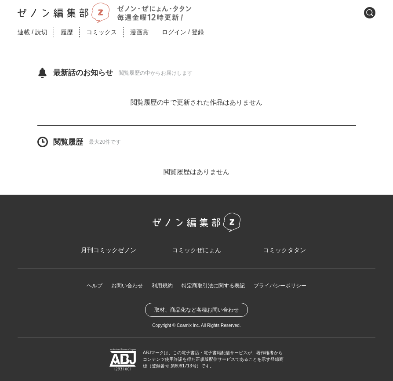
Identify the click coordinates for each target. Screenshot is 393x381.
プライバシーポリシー (280, 286)
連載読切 (32, 32)
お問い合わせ (127, 286)
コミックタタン (284, 250)
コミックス (101, 32)
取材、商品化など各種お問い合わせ (196, 310)
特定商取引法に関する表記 (213, 286)
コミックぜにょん (196, 250)
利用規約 (162, 286)
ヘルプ (94, 286)
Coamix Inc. (188, 325)
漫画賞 (139, 32)
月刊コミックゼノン (108, 250)
